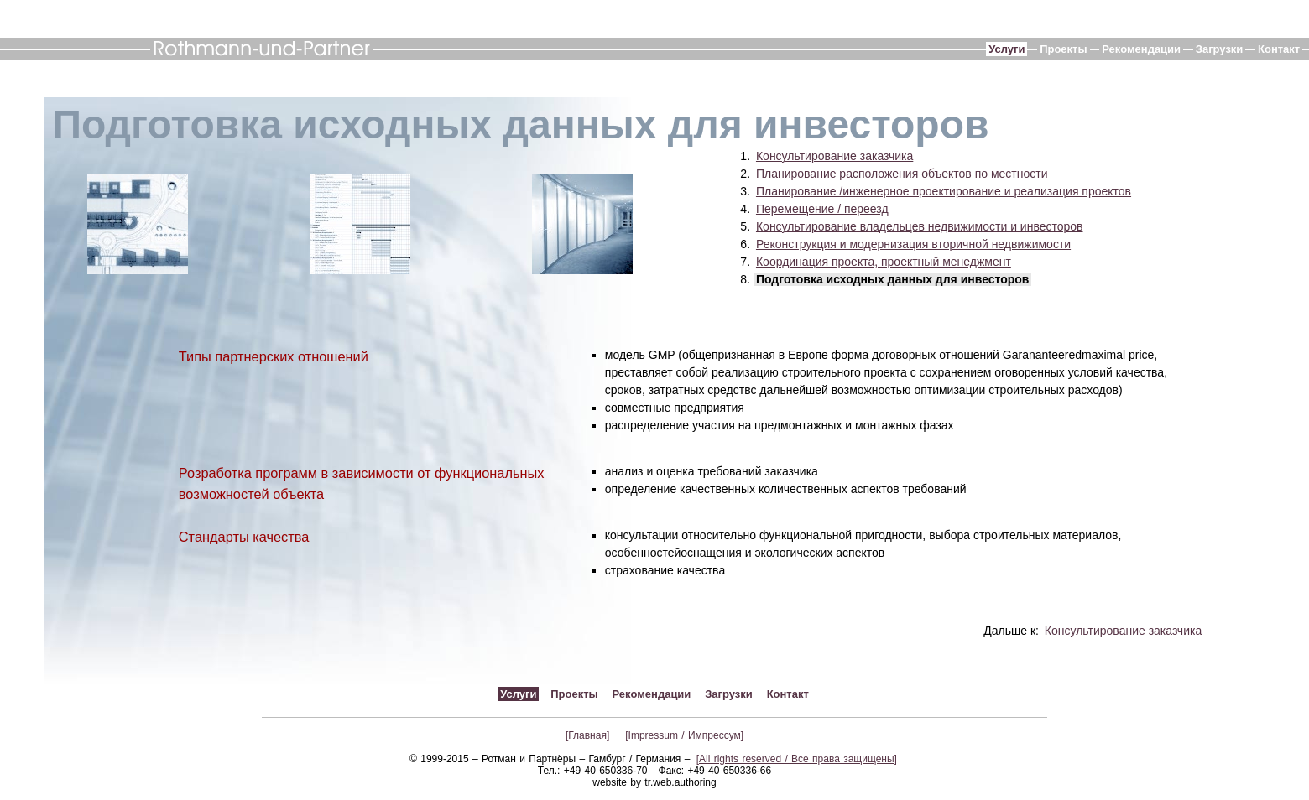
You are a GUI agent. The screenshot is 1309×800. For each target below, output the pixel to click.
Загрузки (1220, 49)
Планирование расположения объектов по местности (902, 173)
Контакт (1279, 49)
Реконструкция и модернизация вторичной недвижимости (913, 244)
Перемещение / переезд (822, 209)
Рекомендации (1141, 49)
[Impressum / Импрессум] (684, 735)
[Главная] (587, 735)
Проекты (1063, 49)
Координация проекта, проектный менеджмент (883, 261)
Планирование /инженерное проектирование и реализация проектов (943, 191)
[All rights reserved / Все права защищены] (796, 759)
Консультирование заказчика (834, 156)
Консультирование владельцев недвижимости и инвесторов (919, 226)
